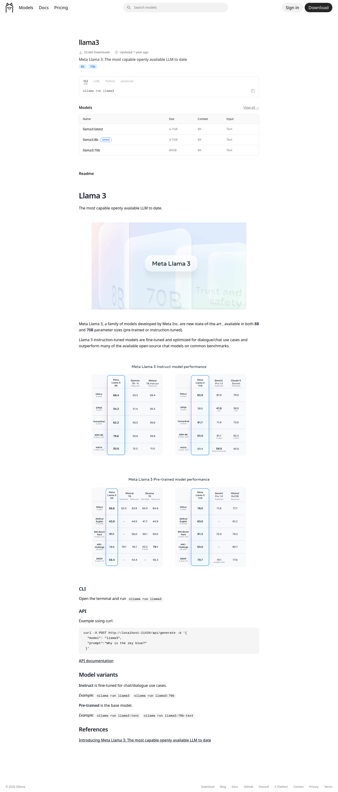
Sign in (292, 7)
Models (26, 7)
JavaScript (127, 81)
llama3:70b (91, 150)
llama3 (89, 42)
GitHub (248, 787)
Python (110, 81)
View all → (251, 107)
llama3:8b (90, 139)
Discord (264, 787)
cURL (96, 81)
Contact (298, 787)
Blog (223, 787)
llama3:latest (93, 129)
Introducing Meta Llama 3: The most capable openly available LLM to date (145, 740)
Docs (44, 7)
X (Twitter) (281, 787)
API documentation (96, 660)
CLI (86, 81)
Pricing (61, 7)
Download (318, 7)
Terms (328, 787)
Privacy (314, 787)
